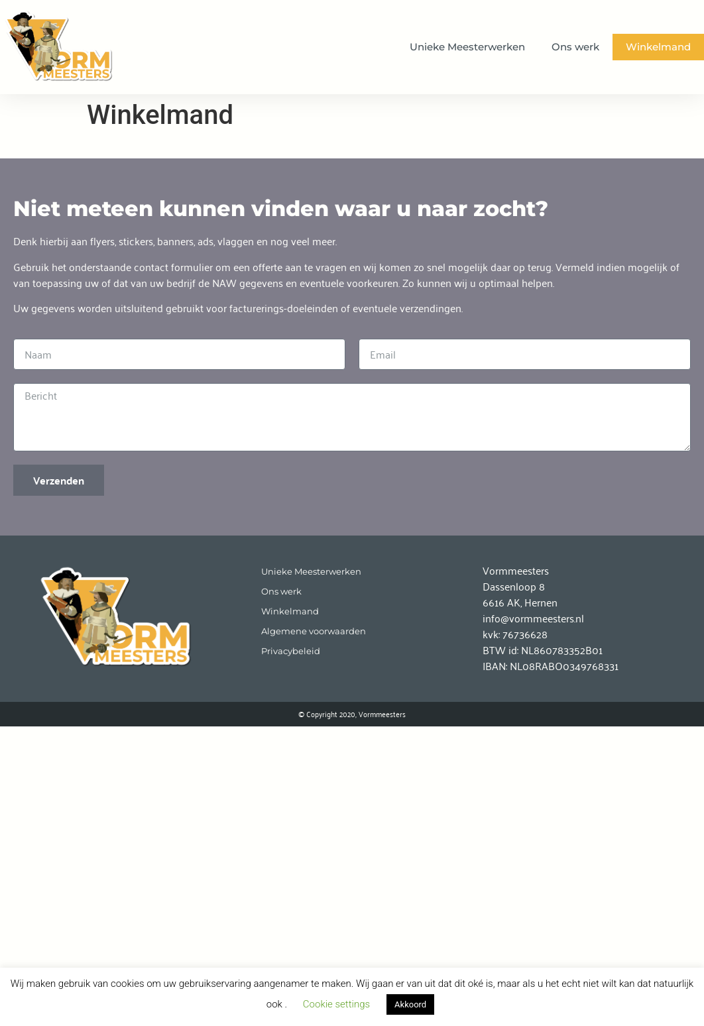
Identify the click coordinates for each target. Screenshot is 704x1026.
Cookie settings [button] (336, 1004)
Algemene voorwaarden (313, 631)
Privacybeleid (290, 651)
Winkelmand (658, 46)
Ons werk (575, 46)
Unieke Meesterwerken (467, 46)
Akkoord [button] (410, 1004)
